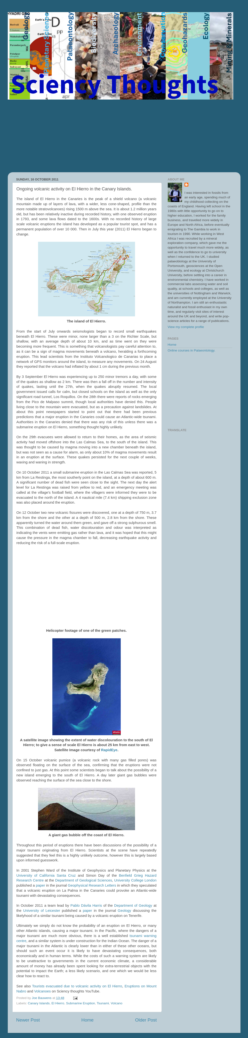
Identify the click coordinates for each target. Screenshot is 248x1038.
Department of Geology (133, 905)
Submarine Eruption (80, 1003)
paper (40, 885)
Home (87, 1019)
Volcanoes (42, 991)
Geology (124, 911)
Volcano (116, 1003)
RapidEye (109, 750)
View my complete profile (186, 327)
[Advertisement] (124, 136)
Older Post (146, 1019)
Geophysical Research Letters (92, 885)
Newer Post (28, 1019)
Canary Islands (39, 1003)
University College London (135, 880)
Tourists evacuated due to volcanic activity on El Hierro (77, 986)
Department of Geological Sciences (83, 880)
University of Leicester (41, 911)
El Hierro (57, 1003)
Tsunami (103, 1003)
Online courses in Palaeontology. (191, 350)
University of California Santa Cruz (46, 875)
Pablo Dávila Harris (86, 905)
